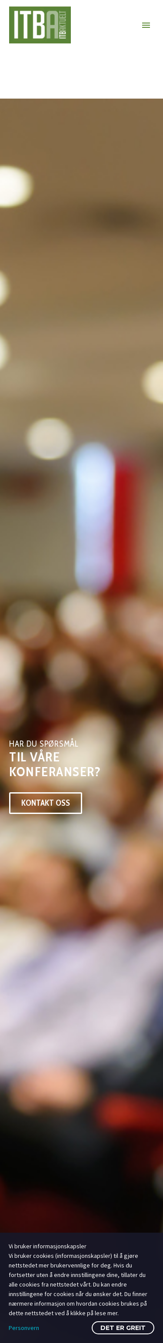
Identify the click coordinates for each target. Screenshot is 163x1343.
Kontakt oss (45, 803)
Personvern (24, 1328)
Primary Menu (146, 25)
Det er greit (123, 1328)
